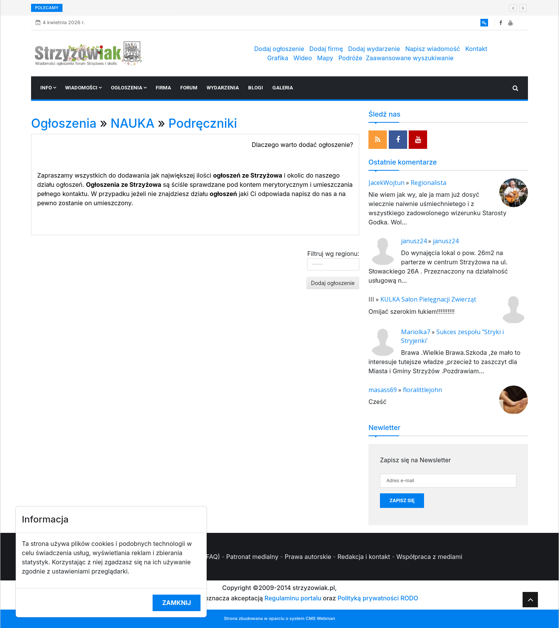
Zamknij (176, 603)
